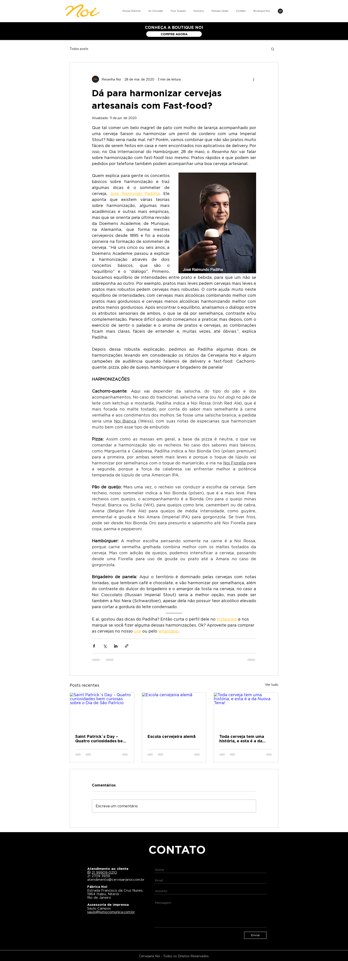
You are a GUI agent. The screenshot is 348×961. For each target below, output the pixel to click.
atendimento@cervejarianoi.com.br (115, 879)
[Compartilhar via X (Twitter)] (105, 646)
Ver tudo (271, 684)
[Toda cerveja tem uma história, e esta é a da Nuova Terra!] (246, 711)
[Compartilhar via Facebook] (94, 646)
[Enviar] (255, 935)
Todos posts (79, 48)
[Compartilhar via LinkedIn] (116, 646)
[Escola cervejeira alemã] (174, 711)
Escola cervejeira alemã (171, 736)
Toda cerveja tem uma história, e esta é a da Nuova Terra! (241, 738)
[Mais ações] (253, 79)
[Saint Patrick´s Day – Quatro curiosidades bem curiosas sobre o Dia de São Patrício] (102, 711)
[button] (273, 49)
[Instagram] (280, 11)
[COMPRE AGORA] (174, 34)
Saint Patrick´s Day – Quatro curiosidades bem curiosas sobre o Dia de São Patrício (101, 738)
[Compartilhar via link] (127, 646)
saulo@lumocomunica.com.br (111, 912)
